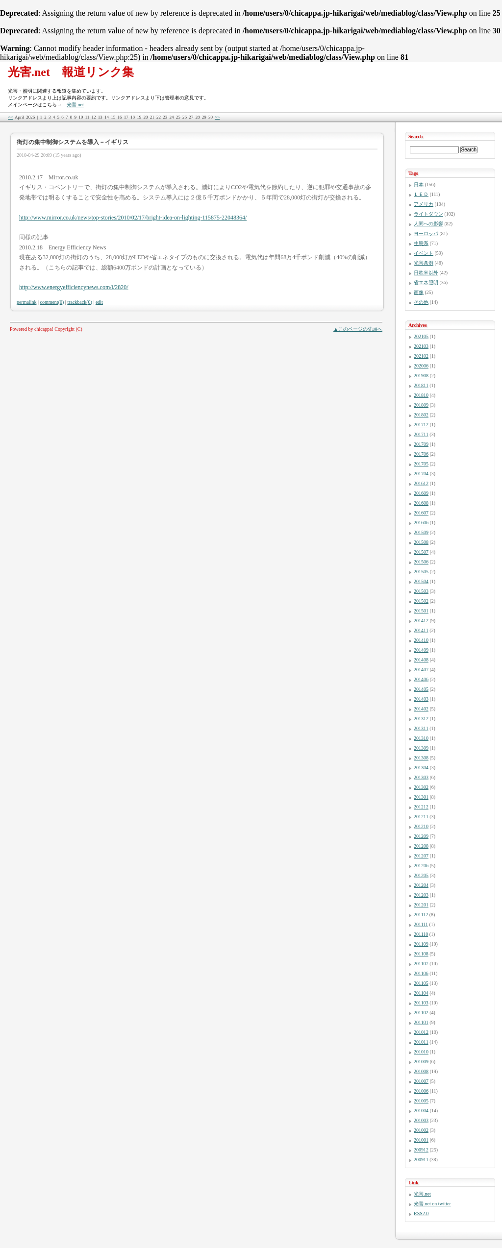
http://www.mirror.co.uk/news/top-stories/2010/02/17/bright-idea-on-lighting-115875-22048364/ (133, 217)
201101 (421, 1022)
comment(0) (52, 302)
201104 (421, 993)
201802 (421, 414)
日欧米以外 (426, 272)
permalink (27, 302)
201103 (421, 1002)
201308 (421, 757)
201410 (421, 640)
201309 (421, 748)
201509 (421, 532)
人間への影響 (428, 223)
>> (217, 117)
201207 (421, 855)
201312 (421, 718)
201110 (421, 934)
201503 (421, 591)
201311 (421, 728)
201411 (421, 630)
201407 (421, 669)
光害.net (75, 104)
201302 (421, 787)
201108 (421, 953)
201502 (421, 601)
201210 (421, 826)
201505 (421, 571)
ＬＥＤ (421, 194)
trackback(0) (79, 302)
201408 (421, 659)
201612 (421, 483)
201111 (421, 924)
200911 (421, 1159)
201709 (421, 444)
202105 (421, 336)
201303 (421, 777)
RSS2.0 (421, 1213)
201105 (421, 983)
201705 (421, 463)
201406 (421, 679)
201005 (421, 1100)
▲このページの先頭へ (357, 329)
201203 (421, 895)
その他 (421, 302)
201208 (421, 846)
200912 (421, 1149)
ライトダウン (428, 214)
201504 (421, 581)
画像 (419, 292)
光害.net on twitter (432, 1203)
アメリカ (423, 204)
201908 (421, 375)
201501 (421, 610)
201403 (421, 699)
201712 (421, 424)
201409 (421, 650)
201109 (421, 944)
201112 (421, 914)
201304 (421, 767)
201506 (421, 561)
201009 (421, 1061)
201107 (421, 963)
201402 (421, 708)
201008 (421, 1071)
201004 (421, 1110)
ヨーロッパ (426, 233)
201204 (421, 885)
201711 (421, 434)
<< (10, 117)
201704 (421, 473)
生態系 (421, 243)
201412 (421, 620)
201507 (421, 552)
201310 (421, 738)
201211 (421, 816)
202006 (421, 365)
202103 (421, 346)
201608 (421, 503)
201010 (421, 1051)
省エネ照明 (426, 282)
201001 (421, 1140)
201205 (421, 875)
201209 (421, 836)
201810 (421, 395)
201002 (421, 1130)
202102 (421, 356)
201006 (421, 1091)
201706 (421, 454)
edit (99, 302)
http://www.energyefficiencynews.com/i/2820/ (73, 287)
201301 (421, 797)
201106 (421, 973)
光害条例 (423, 263)
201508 (421, 542)
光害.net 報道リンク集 (71, 72)
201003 (421, 1120)
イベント (423, 253)
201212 (421, 806)
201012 (421, 1032)
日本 (419, 184)
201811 (421, 385)
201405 (421, 689)
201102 (421, 1012)
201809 (421, 405)
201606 (421, 522)
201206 (421, 865)
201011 (421, 1042)
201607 (421, 512)
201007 (421, 1081)
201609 (421, 493)
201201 (421, 904)
